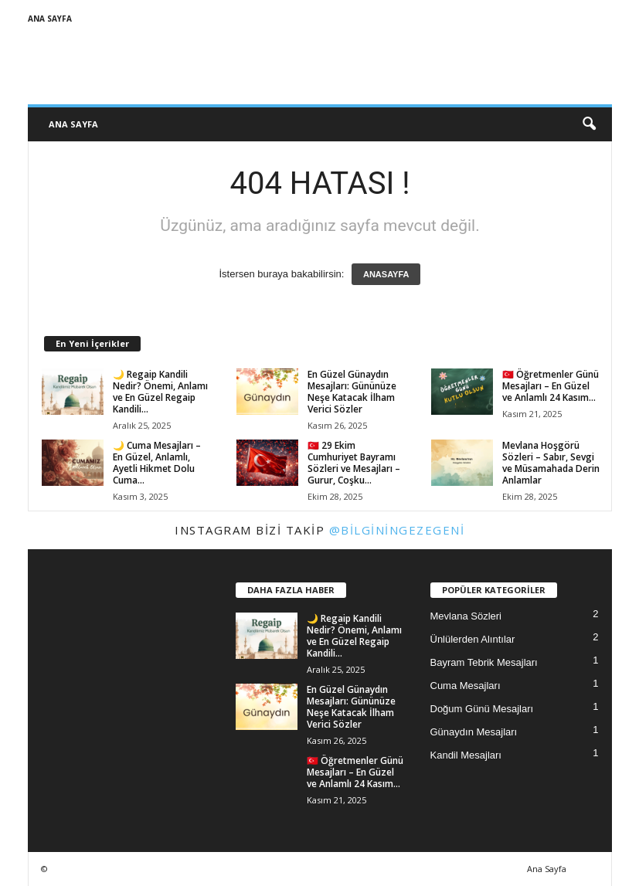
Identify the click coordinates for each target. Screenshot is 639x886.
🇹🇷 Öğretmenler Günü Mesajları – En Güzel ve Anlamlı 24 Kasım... (550, 386)
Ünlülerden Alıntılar (472, 639)
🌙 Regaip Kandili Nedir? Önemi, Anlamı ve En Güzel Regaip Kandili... (160, 392)
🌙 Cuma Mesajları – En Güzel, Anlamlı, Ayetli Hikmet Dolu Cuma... (157, 463)
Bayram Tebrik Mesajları (484, 662)
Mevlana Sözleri (466, 616)
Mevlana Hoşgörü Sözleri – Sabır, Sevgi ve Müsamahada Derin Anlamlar (551, 463)
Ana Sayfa (50, 18)
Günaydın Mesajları (474, 732)
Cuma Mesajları (465, 685)
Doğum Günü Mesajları (482, 709)
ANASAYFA (386, 274)
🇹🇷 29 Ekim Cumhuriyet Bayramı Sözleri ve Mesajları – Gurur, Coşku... (354, 463)
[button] (589, 124)
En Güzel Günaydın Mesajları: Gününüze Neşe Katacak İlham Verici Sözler (352, 392)
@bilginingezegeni (397, 530)
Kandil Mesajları (466, 755)
